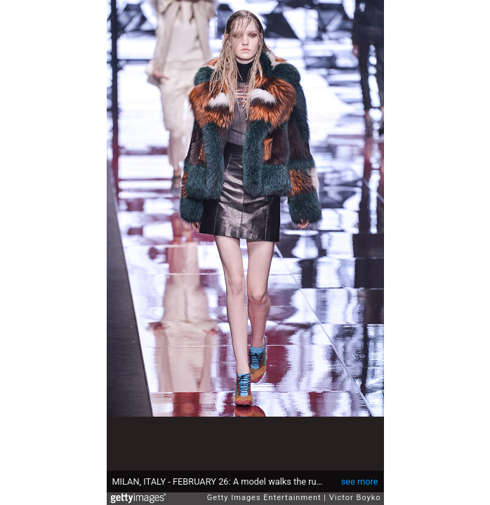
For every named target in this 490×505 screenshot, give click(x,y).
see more (359, 481)
